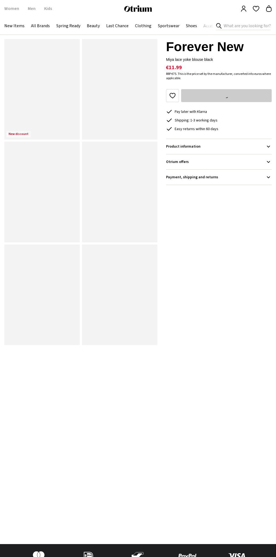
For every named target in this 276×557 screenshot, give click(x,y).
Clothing (143, 26)
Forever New (205, 47)
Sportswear (169, 26)
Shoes (191, 26)
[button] (42, 89)
